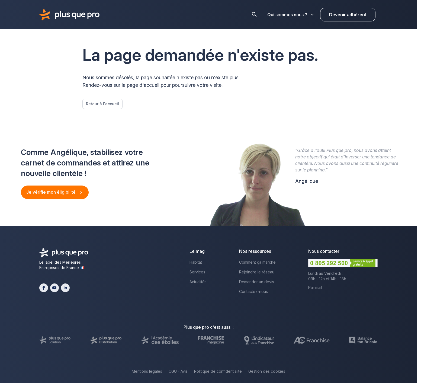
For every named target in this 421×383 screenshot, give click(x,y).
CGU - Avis (178, 371)
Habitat (195, 262)
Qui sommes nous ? (290, 14)
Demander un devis (256, 281)
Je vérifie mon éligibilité (51, 192)
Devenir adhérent (348, 14)
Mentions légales (147, 371)
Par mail (315, 287)
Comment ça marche (257, 262)
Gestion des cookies (266, 371)
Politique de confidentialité (218, 371)
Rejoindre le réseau (256, 272)
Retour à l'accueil (102, 103)
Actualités (198, 281)
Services (197, 272)
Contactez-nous (253, 291)
